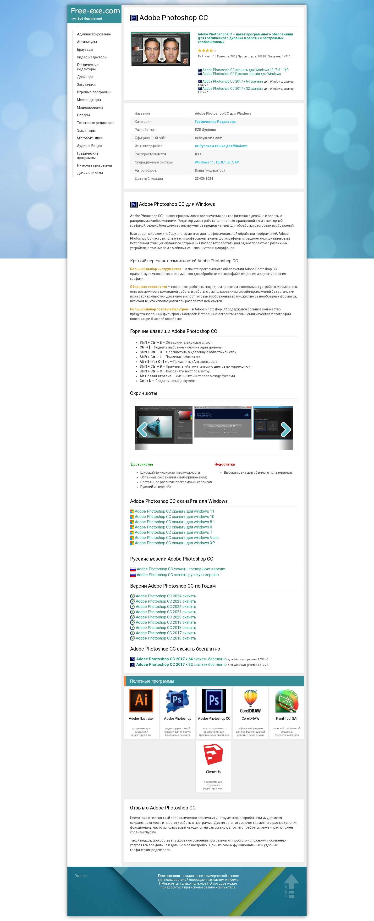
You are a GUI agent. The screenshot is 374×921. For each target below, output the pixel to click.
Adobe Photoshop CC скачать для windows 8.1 (175, 522)
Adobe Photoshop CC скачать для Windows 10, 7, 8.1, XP (245, 70)
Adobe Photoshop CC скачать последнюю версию (181, 569)
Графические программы (88, 155)
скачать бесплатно (181, 659)
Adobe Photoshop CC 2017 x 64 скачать (232, 81)
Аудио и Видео (89, 146)
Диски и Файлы (90, 173)
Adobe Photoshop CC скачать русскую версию (178, 575)
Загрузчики (86, 84)
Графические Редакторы (88, 67)
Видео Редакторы (92, 57)
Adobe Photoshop (177, 718)
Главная (81, 876)
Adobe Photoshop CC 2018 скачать (166, 627)
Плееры (83, 115)
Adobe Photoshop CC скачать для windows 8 (173, 527)
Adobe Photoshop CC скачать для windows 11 (174, 511)
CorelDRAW (250, 718)
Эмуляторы (86, 130)
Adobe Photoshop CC (214, 718)
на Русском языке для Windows (221, 146)
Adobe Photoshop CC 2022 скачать (166, 606)
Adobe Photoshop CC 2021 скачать (166, 612)
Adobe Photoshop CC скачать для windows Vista (177, 537)
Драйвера (85, 77)
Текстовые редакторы (95, 123)
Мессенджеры (89, 100)
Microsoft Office (90, 138)
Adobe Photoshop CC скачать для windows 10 (174, 516)
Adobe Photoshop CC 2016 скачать (166, 638)
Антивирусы (87, 42)
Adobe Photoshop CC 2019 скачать (166, 622)
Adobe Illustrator (141, 718)
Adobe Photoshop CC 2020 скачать (166, 617)
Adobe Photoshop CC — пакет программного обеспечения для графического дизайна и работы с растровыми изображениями (245, 38)
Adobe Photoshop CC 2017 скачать (166, 633)
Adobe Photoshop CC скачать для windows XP (175, 543)
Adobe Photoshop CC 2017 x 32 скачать (232, 88)
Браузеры (85, 49)
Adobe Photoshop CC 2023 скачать (166, 601)
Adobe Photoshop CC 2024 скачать (166, 596)
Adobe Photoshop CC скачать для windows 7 (173, 532)
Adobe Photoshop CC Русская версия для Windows (241, 74)
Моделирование (90, 107)
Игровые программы (94, 92)
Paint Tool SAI (286, 718)
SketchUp (213, 772)
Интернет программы (94, 165)
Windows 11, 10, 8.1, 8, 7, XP (217, 162)
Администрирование (94, 34)
